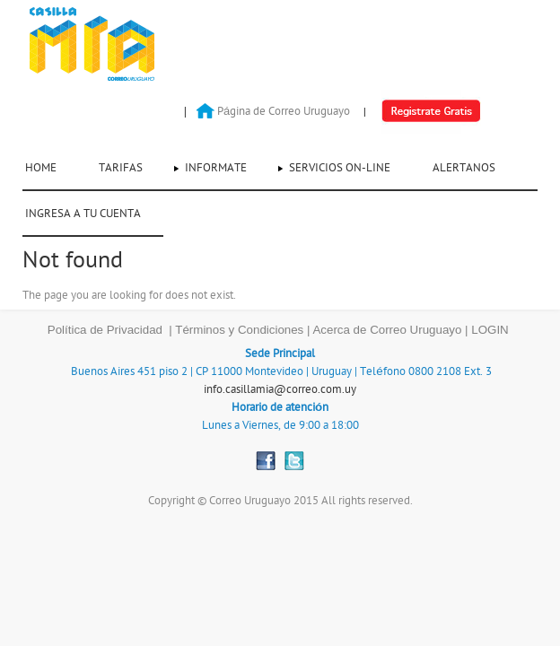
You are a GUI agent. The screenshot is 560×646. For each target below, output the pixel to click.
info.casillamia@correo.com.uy (280, 389)
